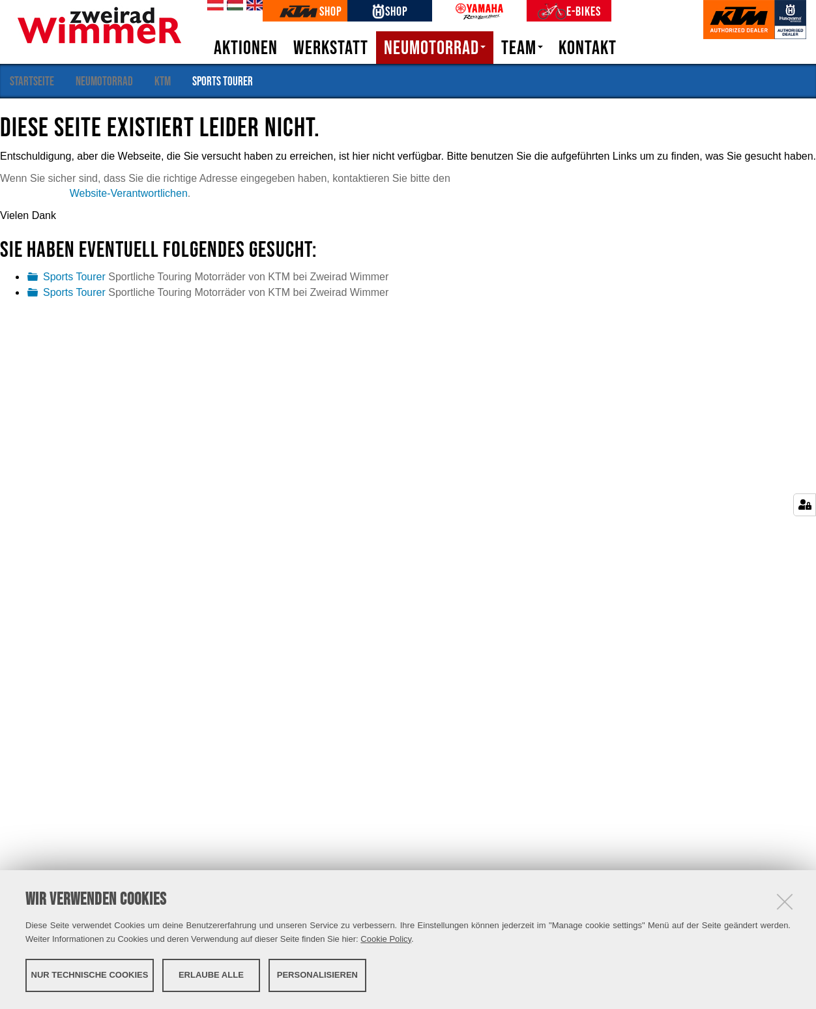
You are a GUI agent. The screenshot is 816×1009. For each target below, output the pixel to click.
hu (233, 5)
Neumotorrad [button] (435, 48)
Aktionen (246, 48)
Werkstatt (330, 48)
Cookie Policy (385, 939)
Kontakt (588, 48)
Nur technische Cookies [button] (90, 975)
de (213, 5)
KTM (162, 81)
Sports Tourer (74, 276)
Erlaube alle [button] (211, 975)
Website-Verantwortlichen (129, 193)
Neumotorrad (104, 81)
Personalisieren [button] (317, 975)
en (252, 5)
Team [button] (522, 48)
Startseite (32, 81)
